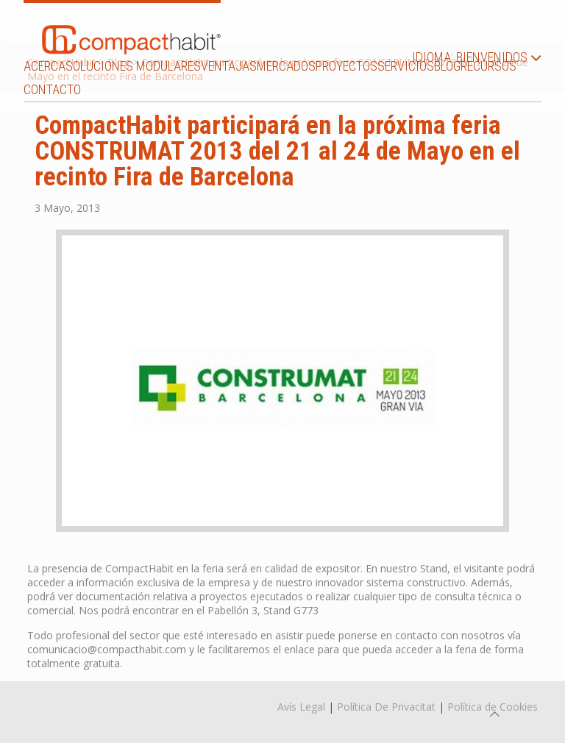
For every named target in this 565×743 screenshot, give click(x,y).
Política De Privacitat (386, 707)
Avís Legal (301, 707)
